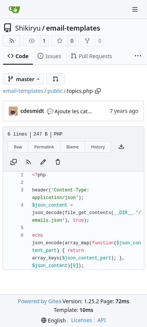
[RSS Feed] (11, 40)
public (55, 90)
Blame (72, 147)
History (98, 147)
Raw (18, 147)
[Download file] (121, 146)
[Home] (14, 9)
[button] (55, 79)
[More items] (138, 56)
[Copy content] (14, 162)
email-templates (73, 28)
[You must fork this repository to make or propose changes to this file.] (43, 162)
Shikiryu (28, 28)
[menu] (53, 320)
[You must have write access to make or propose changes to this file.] (58, 162)
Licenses (81, 320)
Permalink (44, 147)
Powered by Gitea (39, 301)
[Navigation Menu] (135, 9)
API (101, 320)
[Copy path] (98, 91)
